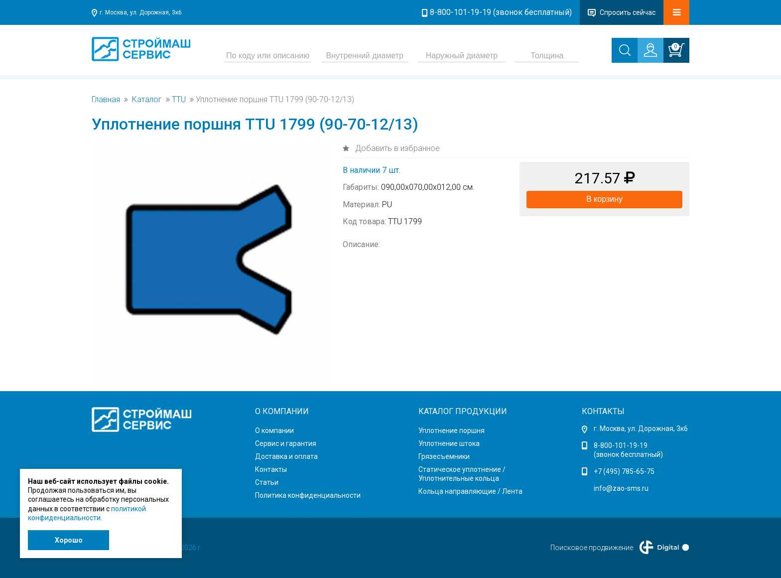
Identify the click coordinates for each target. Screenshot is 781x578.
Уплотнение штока (449, 443)
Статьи (266, 482)
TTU (179, 99)
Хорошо (69, 540)
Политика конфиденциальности (308, 495)
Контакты (271, 469)
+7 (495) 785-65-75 (624, 471)
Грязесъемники (444, 456)
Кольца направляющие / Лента (470, 491)
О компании (274, 430)
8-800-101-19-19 (621, 445)
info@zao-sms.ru (621, 488)
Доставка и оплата (286, 456)
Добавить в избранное (396, 148)
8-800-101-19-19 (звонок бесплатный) (501, 12)
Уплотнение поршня (451, 430)
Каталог (147, 99)
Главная (106, 99)
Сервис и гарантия (285, 443)
